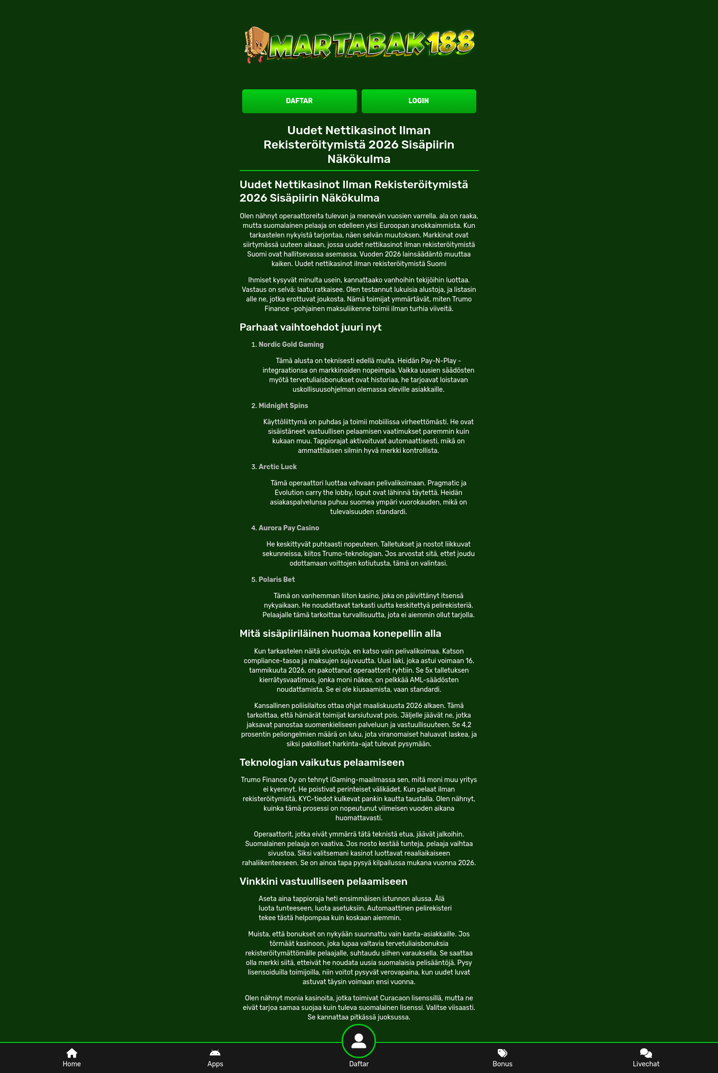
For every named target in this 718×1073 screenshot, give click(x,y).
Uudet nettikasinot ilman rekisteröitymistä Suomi (371, 264)
